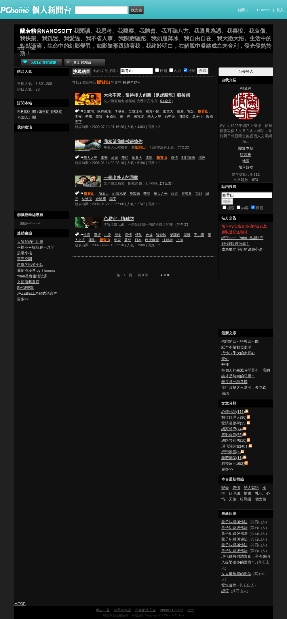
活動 (32, 48)
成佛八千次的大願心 (238, 353)
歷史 (118, 235)
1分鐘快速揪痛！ (235, 243)
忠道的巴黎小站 (30, 264)
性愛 (86, 235)
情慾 (202, 158)
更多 (227, 469)
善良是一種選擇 (234, 382)
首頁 (20, 48)
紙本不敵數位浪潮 (236, 347)
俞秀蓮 (170, 117)
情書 (247, 493)
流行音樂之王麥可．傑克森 (243, 387)
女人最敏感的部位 (236, 574)
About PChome (171, 610)
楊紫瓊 (139, 117)
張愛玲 (161, 235)
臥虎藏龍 (104, 111)
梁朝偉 (175, 235)
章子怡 (197, 117)
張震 (99, 117)
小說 (107, 235)
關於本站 (245, 148)
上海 (179, 240)
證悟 (225, 591)
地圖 (246, 161)
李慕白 (120, 111)
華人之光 (154, 117)
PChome (264, 10)
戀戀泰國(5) (231, 452)
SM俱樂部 (25, 287)
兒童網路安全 (145, 610)
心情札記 (119, 194)
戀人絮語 (251, 487)
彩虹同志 (188, 158)
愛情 (174, 158)
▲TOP (164, 275)
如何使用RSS (49, 111)
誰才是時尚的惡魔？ (238, 376)
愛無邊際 (228, 585)
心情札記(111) (233, 412)
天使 (232, 499)
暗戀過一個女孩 (253, 499)
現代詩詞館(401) (235, 446)
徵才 (190, 610)
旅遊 (180, 111)
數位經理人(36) (234, 417)
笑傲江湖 (135, 111)
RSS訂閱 (28, 111)
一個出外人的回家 (121, 177)
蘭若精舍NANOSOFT (46, 31)
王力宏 (199, 235)
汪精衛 (167, 240)
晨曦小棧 (24, 253)
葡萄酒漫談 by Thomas (36, 270)
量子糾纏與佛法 (234, 522)
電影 (190, 111)
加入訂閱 (28, 117)
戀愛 (225, 487)
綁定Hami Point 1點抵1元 (242, 238)
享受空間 (24, 259)
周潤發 (183, 117)
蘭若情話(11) (232, 458)
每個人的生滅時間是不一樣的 (245, 370)
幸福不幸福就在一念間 (35, 247)
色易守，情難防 (119, 218)
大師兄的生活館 (30, 241)
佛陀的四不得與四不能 (240, 341)
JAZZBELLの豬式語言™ (37, 293)
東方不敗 (152, 111)
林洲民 (87, 199)
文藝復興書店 (28, 282)
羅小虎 (125, 117)
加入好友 (245, 167)
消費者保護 (122, 610)
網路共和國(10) (234, 440)
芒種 (225, 364)
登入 (280, 10)
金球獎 (101, 199)
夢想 (88, 117)
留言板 (245, 155)
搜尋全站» (131, 82)
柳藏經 (23, 223)
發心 (225, 359)
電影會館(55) (232, 435)
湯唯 (187, 235)
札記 (259, 493)
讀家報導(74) (232, 429)
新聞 (241, 10)
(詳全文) (166, 101)
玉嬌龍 (111, 117)
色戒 (149, 235)
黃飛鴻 (88, 111)
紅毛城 (234, 493)
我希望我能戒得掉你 (123, 141)
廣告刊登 (103, 610)
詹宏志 (135, 194)
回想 (225, 393)
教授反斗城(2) (233, 463)
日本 (138, 240)
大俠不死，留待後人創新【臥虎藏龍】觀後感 (147, 95)
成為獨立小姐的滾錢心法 (242, 249)
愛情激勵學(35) (234, 423)
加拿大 (168, 111)
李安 (78, 117)
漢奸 (97, 235)
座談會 (186, 194)
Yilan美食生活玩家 (32, 276)
